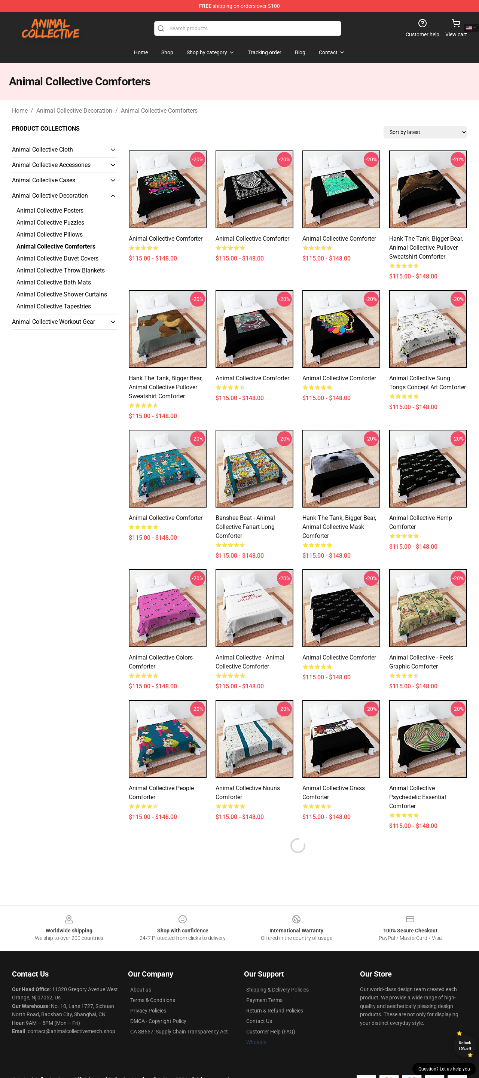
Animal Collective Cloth (42, 149)
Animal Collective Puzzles (50, 222)
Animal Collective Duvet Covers (57, 258)
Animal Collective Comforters (159, 110)
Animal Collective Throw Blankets (60, 270)
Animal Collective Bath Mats (53, 282)
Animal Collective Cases (43, 180)
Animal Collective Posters (49, 210)
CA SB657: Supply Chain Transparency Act (179, 1032)
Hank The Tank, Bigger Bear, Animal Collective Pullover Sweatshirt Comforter (426, 247)
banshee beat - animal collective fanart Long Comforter (245, 526)
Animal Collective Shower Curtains (61, 294)
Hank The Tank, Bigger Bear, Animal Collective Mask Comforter (339, 526)
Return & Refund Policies (274, 1011)
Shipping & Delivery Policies (277, 990)
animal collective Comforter (165, 238)
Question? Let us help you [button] (444, 1069)
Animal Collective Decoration (74, 110)
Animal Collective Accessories (51, 164)
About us (140, 990)
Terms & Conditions (152, 1000)
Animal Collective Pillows (49, 234)
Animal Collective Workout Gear (53, 321)
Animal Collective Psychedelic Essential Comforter (417, 797)
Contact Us (259, 1021)
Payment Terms (264, 1000)
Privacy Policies (148, 1011)
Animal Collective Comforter (165, 517)
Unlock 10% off (465, 1046)
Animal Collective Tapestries (53, 306)
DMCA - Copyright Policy (158, 1021)
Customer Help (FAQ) (270, 1032)
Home (20, 110)
